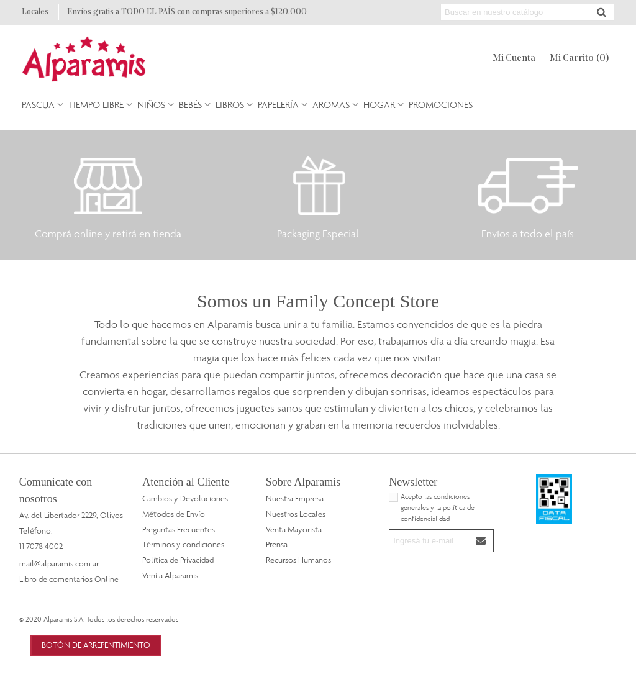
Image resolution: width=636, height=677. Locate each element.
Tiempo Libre (96, 104)
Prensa (277, 544)
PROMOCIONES (441, 104)
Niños (151, 104)
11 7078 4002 (41, 546)
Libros (230, 104)
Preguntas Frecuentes (178, 529)
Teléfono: (36, 530)
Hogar (379, 104)
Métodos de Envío (173, 514)
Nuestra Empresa (295, 498)
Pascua (38, 104)
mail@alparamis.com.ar (59, 563)
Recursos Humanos (298, 560)
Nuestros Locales (295, 514)
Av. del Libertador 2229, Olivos (71, 515)
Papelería (278, 104)
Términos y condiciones (183, 544)
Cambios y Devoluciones (185, 498)
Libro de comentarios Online (69, 579)
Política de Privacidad (178, 560)
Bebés (190, 104)
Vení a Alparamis (170, 575)
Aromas (331, 104)
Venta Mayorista (294, 529)
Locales (35, 12)
